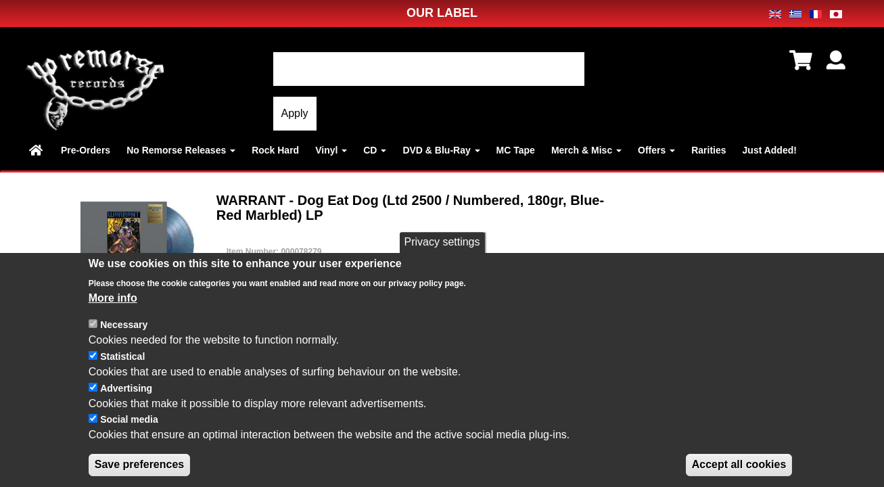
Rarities (708, 150)
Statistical (122, 359)
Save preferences (140, 467)
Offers (656, 150)
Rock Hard (275, 150)
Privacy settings (442, 246)
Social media (129, 423)
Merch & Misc (586, 150)
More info (113, 301)
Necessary (123, 328)
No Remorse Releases (180, 150)
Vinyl (331, 150)
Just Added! (770, 150)
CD (374, 150)
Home (37, 150)
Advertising (126, 391)
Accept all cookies (739, 467)
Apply (294, 113)
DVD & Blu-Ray (441, 150)
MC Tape (515, 150)
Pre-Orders (85, 150)
